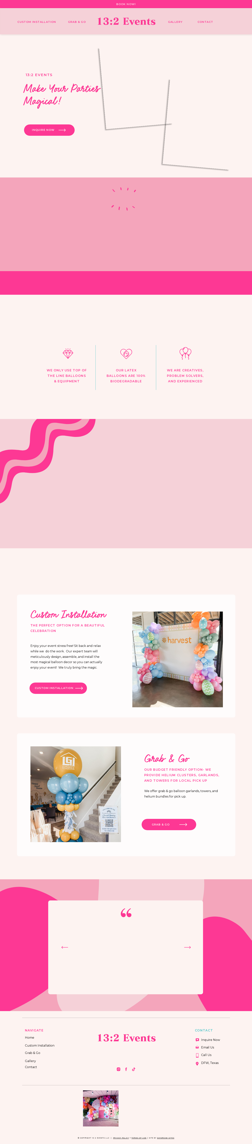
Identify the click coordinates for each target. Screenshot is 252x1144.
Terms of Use (139, 1138)
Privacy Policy (121, 1138)
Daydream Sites (165, 1138)
